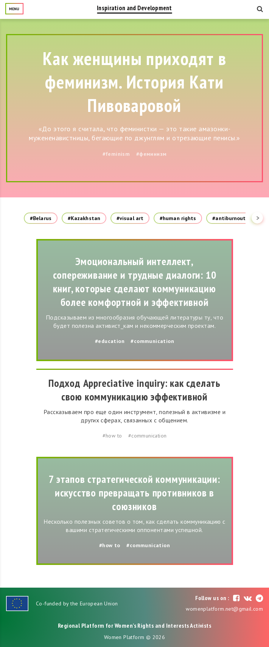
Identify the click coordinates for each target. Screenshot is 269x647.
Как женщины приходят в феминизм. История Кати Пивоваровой (134, 82)
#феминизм (151, 154)
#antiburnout (229, 218)
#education (109, 341)
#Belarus (40, 218)
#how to (112, 435)
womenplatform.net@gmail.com (224, 608)
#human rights (178, 218)
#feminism (116, 154)
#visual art (130, 218)
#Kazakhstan (84, 218)
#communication (152, 341)
